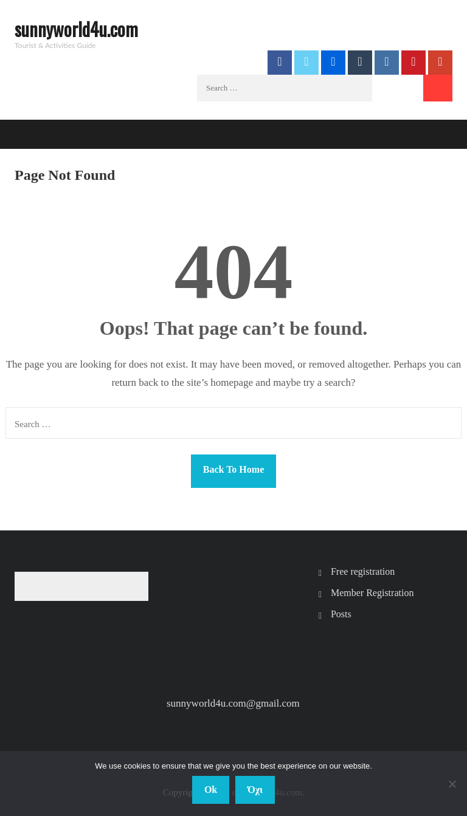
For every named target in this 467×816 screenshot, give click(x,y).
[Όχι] (452, 784)
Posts (341, 614)
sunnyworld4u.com (76, 29)
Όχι (255, 789)
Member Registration (372, 593)
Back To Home (233, 469)
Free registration (363, 571)
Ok (210, 789)
